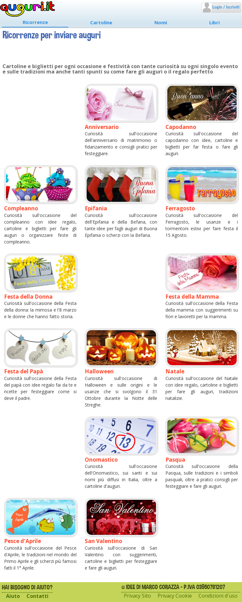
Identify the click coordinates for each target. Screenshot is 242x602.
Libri (214, 22)
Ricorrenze (35, 22)
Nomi (160, 22)
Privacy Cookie (175, 596)
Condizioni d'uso (218, 596)
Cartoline (101, 22)
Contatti (37, 596)
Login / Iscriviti (225, 6)
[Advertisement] (40, 113)
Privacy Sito (137, 596)
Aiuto (13, 596)
